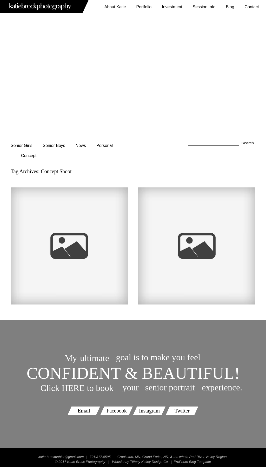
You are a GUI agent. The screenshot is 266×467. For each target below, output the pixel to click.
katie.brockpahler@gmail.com (61, 457)
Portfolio (143, 7)
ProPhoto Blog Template (192, 462)
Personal (104, 145)
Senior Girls (21, 145)
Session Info (203, 7)
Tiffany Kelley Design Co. (149, 462)
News (81, 145)
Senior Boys (54, 145)
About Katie (115, 7)
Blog (230, 7)
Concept (29, 155)
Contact (252, 7)
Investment (172, 7)
